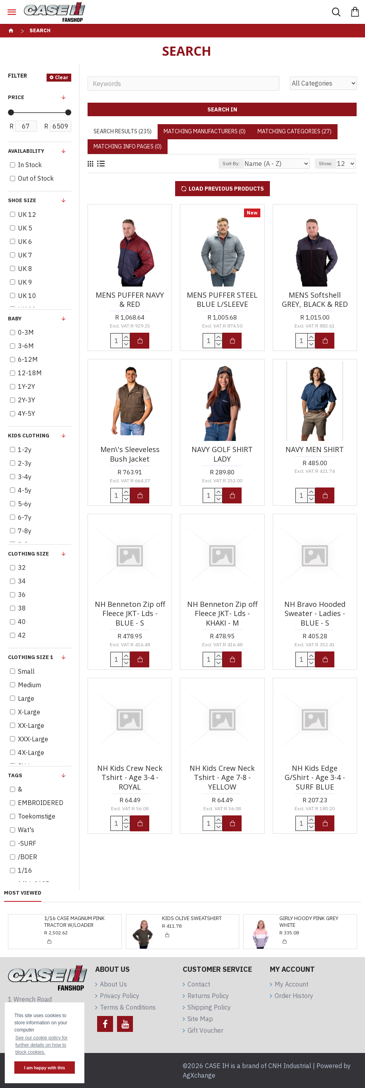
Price (16, 97)
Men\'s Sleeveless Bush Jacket (130, 454)
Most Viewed (22, 893)
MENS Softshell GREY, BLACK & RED (315, 300)
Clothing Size (28, 553)
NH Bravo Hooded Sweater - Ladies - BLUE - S (314, 614)
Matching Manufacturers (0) (205, 131)
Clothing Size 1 (30, 657)
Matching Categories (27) (295, 131)
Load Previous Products (226, 188)
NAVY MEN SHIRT (314, 449)
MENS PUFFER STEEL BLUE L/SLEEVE (222, 300)
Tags (15, 775)
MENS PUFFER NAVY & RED (130, 300)
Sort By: (231, 163)
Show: (325, 163)
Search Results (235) (123, 131)
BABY (14, 318)
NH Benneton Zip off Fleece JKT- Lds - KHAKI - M (222, 614)
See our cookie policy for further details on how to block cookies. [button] (41, 1045)
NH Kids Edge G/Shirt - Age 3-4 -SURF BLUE (315, 778)
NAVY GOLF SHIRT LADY (222, 454)
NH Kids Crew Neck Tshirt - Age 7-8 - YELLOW (222, 778)
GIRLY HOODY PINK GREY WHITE (191, 921)
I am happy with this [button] (44, 1067)
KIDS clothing (28, 435)
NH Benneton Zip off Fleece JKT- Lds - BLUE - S (130, 614)
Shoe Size (22, 200)
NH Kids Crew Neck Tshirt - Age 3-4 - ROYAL (129, 778)
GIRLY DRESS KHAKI (302, 918)
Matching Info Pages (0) (128, 146)
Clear (61, 77)
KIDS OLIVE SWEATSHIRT (74, 918)
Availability (26, 151)
